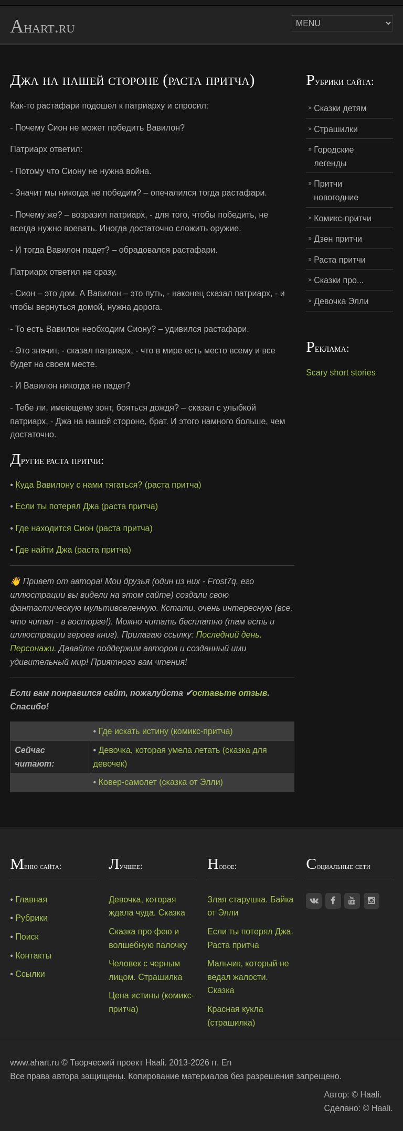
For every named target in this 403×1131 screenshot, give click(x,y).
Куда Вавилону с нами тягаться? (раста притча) (108, 484)
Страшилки (336, 129)
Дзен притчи (338, 238)
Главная (31, 899)
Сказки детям (340, 108)
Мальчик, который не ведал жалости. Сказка (248, 977)
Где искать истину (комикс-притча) (166, 731)
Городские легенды (334, 156)
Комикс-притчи (343, 218)
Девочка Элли (341, 301)
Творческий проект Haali (117, 1062)
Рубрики (31, 917)
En (226, 1062)
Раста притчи (340, 259)
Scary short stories (340, 372)
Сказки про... (339, 280)
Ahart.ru (42, 26)
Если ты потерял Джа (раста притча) (86, 506)
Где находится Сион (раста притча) (84, 528)
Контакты (33, 955)
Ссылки (30, 974)
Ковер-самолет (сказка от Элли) (161, 782)
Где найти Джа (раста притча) (73, 549)
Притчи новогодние (336, 190)
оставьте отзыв (229, 692)
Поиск (26, 936)
